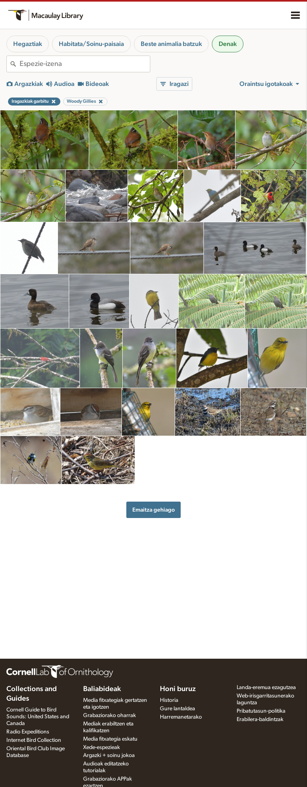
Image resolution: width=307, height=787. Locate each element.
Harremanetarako (181, 717)
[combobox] (85, 64)
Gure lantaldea (177, 708)
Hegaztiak (27, 44)
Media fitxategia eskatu (110, 739)
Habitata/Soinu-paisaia (91, 44)
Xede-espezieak (101, 747)
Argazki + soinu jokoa (109, 755)
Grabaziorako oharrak (109, 715)
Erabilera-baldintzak (260, 719)
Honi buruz (178, 689)
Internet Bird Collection (33, 740)
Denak (228, 44)
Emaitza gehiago (153, 510)
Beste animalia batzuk (171, 44)
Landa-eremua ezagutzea (266, 687)
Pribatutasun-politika (261, 711)
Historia (169, 700)
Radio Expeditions (27, 732)
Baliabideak (102, 689)
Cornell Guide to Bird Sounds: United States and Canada (37, 716)
